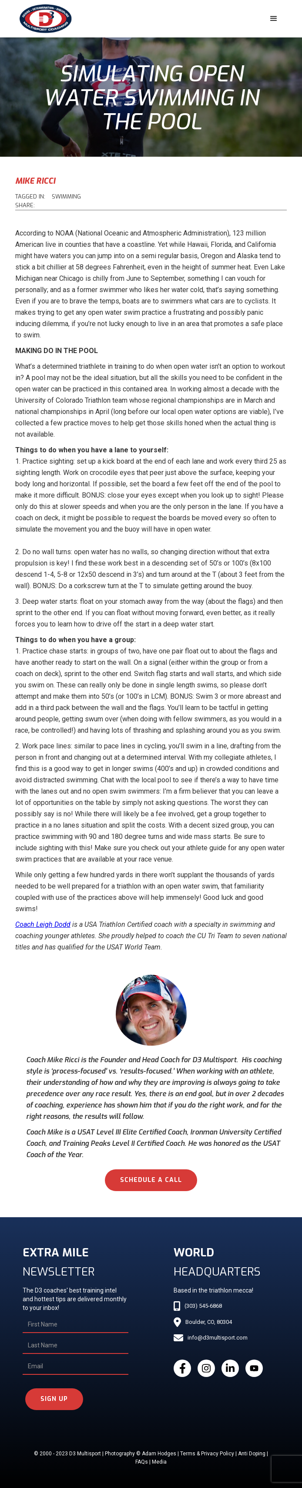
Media (159, 1462)
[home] (43, 18)
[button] (274, 19)
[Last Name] (75, 1345)
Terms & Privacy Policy (207, 1454)
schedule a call (151, 1180)
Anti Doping (251, 1454)
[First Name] (75, 1324)
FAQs (141, 1462)
